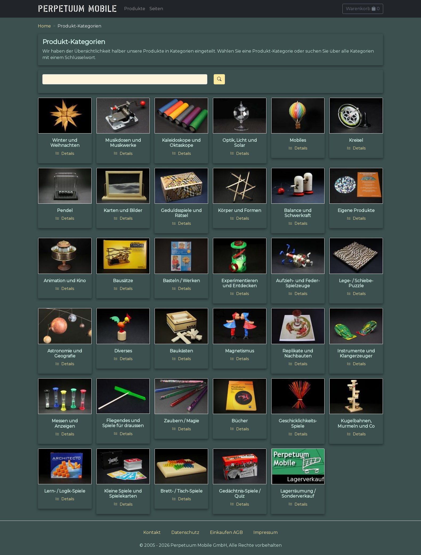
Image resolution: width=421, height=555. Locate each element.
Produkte (134, 8)
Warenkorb (363, 8)
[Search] (124, 79)
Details (64, 153)
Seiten (156, 8)
